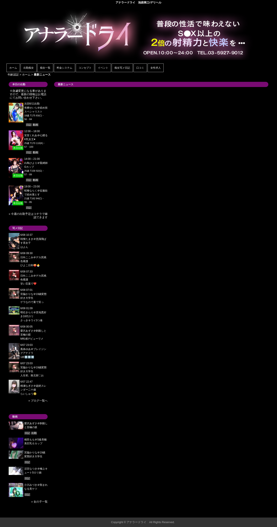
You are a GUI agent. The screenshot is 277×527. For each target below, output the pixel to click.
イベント (103, 67)
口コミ (140, 67)
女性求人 (155, 67)
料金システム (64, 67)
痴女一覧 (45, 67)
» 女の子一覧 (39, 501)
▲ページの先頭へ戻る (254, 513)
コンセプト (85, 67)
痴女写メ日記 (122, 67)
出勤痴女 (28, 67)
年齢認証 (13, 74)
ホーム (13, 67)
